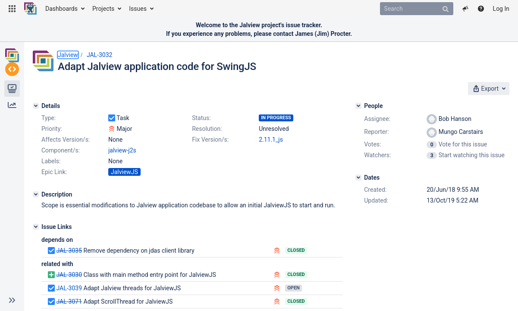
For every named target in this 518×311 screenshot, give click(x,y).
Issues (138, 8)
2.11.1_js (271, 139)
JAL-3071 (69, 301)
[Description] (36, 194)
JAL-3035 (69, 250)
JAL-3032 (100, 54)
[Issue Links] (36, 227)
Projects (103, 8)
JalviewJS (124, 171)
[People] (358, 106)
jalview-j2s (122, 150)
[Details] (36, 106)
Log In (501, 8)
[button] (12, 8)
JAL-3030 (69, 274)
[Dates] (358, 178)
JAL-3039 (69, 288)
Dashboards (61, 8)
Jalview (68, 54)
